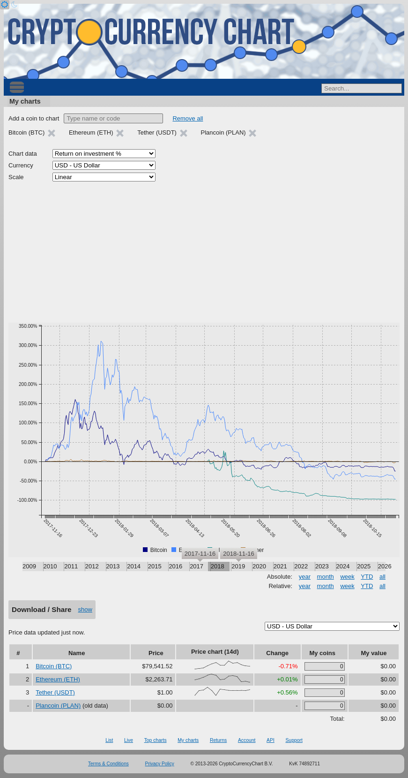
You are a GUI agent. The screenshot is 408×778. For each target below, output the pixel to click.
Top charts (155, 740)
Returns (218, 740)
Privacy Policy (159, 763)
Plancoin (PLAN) (58, 705)
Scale (16, 177)
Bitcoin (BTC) (54, 666)
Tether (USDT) (55, 692)
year (305, 576)
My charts (25, 101)
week (347, 576)
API (270, 740)
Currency (20, 165)
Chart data (22, 153)
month (325, 576)
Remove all (187, 118)
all (382, 576)
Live (128, 740)
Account (247, 740)
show (85, 609)
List (109, 740)
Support (293, 740)
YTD (367, 576)
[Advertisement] (204, 252)
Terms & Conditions (108, 763)
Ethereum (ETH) (58, 679)
